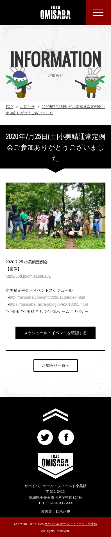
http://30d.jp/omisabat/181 (28, 276)
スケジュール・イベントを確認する (55, 333)
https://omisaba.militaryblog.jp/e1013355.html (48, 304)
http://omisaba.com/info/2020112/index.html (47, 297)
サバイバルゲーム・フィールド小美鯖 (70, 523)
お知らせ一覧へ (55, 365)
